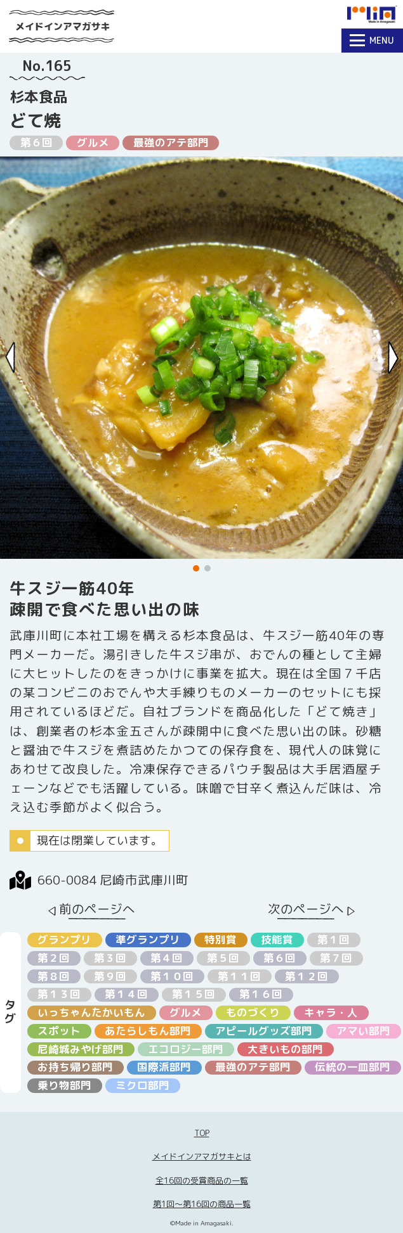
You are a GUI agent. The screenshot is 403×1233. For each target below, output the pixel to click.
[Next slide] (393, 357)
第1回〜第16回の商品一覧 (202, 1204)
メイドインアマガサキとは (201, 1156)
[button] (196, 568)
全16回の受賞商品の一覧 (201, 1180)
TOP (201, 1133)
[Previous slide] (10, 357)
